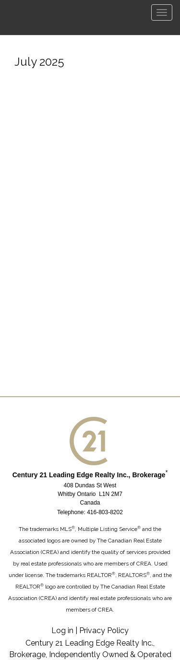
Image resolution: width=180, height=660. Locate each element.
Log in (62, 630)
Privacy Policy (104, 630)
